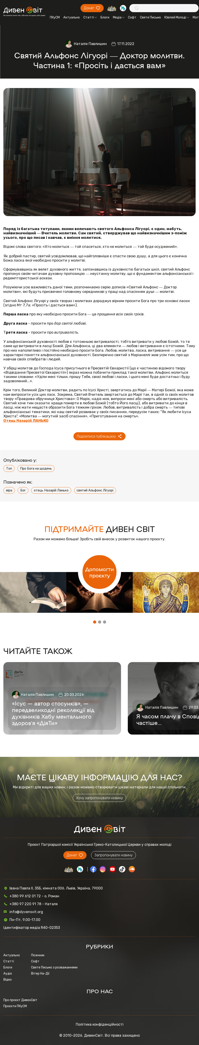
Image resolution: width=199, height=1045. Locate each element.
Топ (9, 468)
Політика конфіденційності (100, 1024)
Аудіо (7, 973)
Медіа (118, 17)
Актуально (71, 17)
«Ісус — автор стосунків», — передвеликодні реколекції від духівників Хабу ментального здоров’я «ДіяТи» (53, 713)
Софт (132, 17)
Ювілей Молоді (176, 17)
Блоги (105, 17)
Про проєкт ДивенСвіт (20, 1000)
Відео (7, 980)
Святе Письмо (150, 17)
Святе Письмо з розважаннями (54, 967)
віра (9, 490)
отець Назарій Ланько (51, 490)
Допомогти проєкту (99, 572)
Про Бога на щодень (36, 468)
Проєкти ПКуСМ (15, 1006)
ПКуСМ (55, 17)
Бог (23, 490)
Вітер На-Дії (40, 973)
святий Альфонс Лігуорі (95, 490)
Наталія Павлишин (90, 44)
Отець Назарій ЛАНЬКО (25, 420)
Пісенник (37, 955)
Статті (90, 17)
